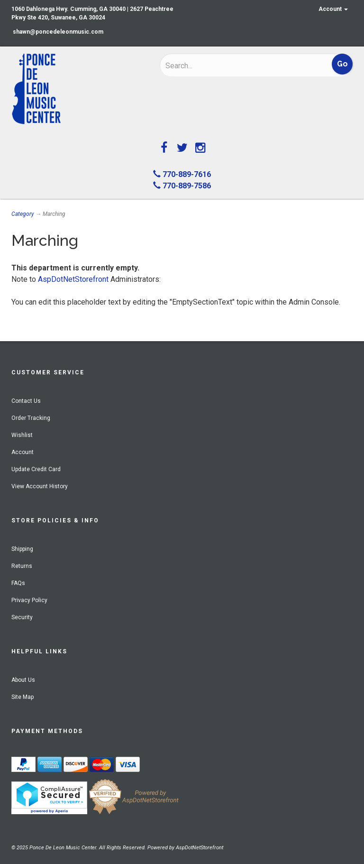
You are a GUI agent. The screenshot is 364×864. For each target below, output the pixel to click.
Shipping (22, 549)
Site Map (22, 697)
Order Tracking (30, 418)
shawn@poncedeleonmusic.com (58, 31)
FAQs (18, 583)
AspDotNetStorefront (73, 279)
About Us (23, 680)
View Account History (39, 486)
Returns (21, 566)
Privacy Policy (29, 600)
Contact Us (26, 401)
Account (333, 9)
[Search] (227, 65)
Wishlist (22, 435)
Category (22, 214)
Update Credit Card (36, 469)
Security (22, 617)
